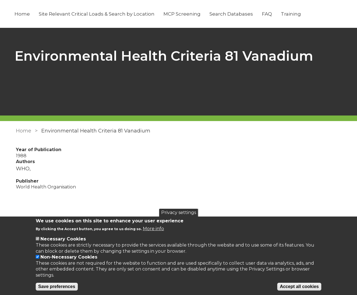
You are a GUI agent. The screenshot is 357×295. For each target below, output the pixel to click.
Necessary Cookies (63, 239)
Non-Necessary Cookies (68, 257)
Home (23, 14)
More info (153, 228)
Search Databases (232, 14)
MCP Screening (182, 14)
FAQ (268, 14)
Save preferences (56, 286)
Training (292, 14)
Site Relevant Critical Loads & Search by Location (97, 14)
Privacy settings (178, 212)
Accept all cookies (299, 286)
